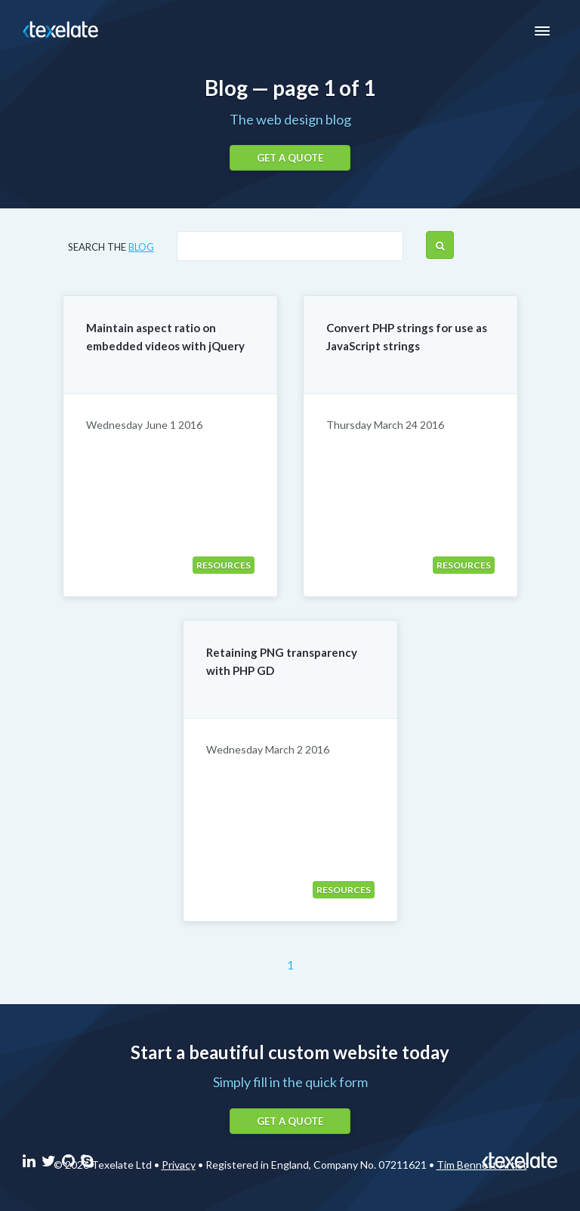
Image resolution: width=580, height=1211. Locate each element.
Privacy (179, 1164)
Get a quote (290, 158)
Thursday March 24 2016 (385, 424)
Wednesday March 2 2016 (267, 749)
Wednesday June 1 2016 (144, 424)
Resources (223, 565)
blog (141, 247)
